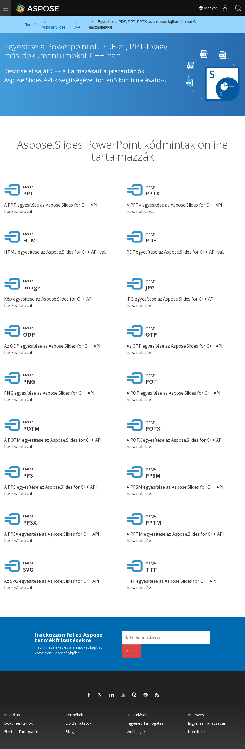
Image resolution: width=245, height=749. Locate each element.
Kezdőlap (12, 691)
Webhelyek (136, 708)
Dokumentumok (18, 700)
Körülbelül (196, 708)
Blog (69, 708)
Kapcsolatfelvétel (154, 741)
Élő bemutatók (78, 700)
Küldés (132, 627)
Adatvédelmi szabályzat (95, 741)
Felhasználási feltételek (126, 741)
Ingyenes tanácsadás (207, 700)
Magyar (207, 8)
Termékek (74, 691)
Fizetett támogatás (21, 708)
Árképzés (196, 691)
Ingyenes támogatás (145, 700)
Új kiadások (137, 691)
